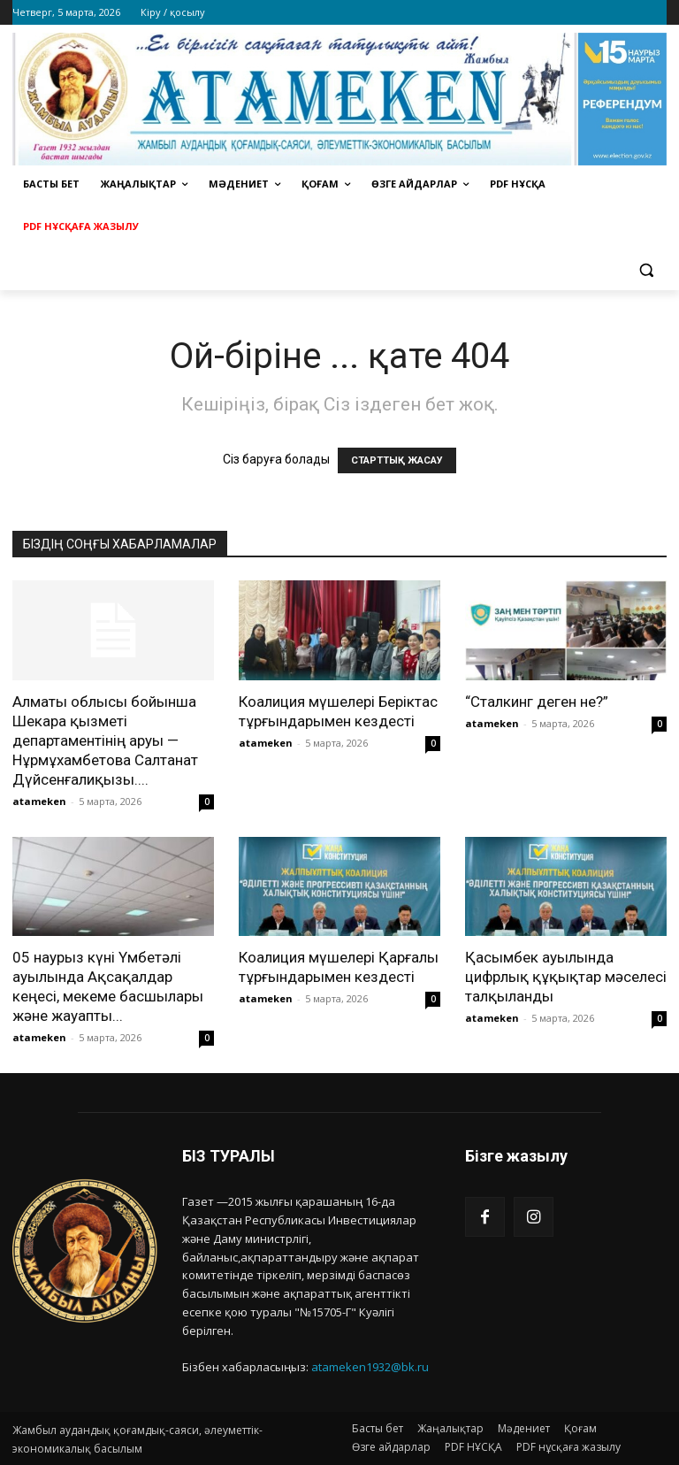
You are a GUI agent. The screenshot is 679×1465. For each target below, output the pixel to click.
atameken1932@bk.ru (370, 1367)
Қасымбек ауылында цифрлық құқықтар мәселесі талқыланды (566, 976)
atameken (39, 801)
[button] (646, 269)
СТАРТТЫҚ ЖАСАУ (397, 460)
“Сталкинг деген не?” (536, 701)
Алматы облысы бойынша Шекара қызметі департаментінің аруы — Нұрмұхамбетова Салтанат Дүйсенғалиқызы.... (105, 740)
